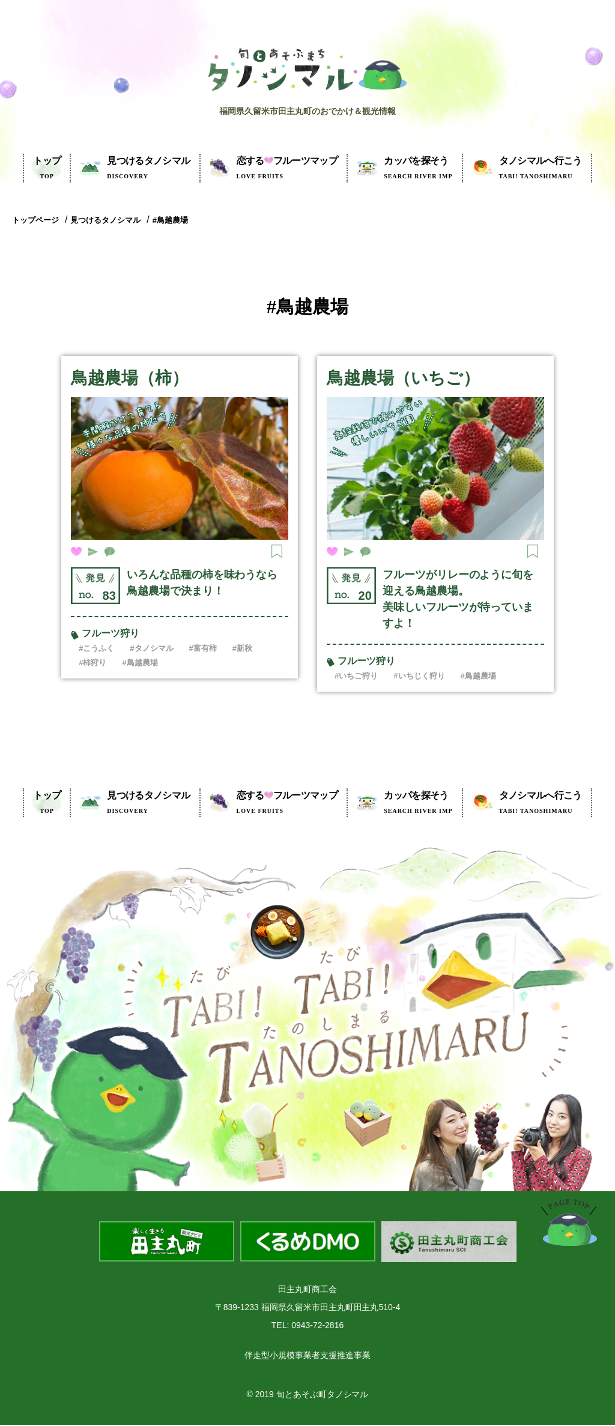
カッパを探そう (418, 168)
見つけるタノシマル (148, 168)
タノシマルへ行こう (540, 168)
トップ (47, 168)
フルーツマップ (287, 168)
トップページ (35, 220)
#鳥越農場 (170, 220)
